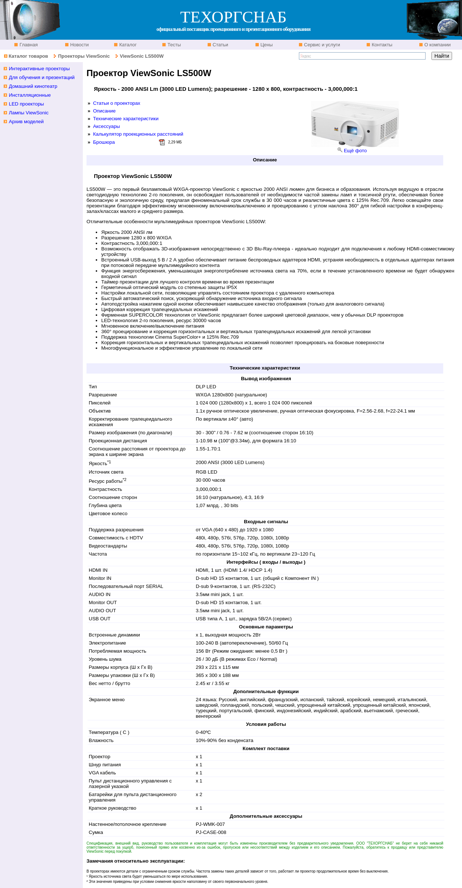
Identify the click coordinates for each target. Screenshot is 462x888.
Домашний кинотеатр (33, 86)
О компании (437, 44)
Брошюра (104, 142)
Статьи (219, 44)
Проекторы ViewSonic (84, 56)
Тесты (173, 44)
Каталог (127, 44)
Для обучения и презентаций (42, 77)
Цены (266, 44)
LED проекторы (26, 104)
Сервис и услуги (321, 44)
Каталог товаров (28, 56)
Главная (28, 44)
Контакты (381, 44)
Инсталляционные (30, 95)
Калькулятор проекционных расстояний (138, 134)
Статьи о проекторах (116, 103)
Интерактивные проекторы (39, 68)
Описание (104, 111)
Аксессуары (106, 126)
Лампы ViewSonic (29, 112)
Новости (79, 44)
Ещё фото (355, 150)
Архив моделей (26, 121)
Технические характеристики (126, 118)
